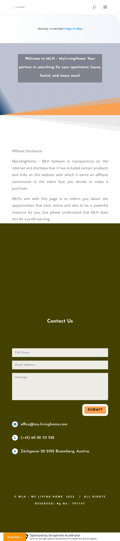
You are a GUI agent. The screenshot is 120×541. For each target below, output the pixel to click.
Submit (95, 410)
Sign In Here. (74, 29)
